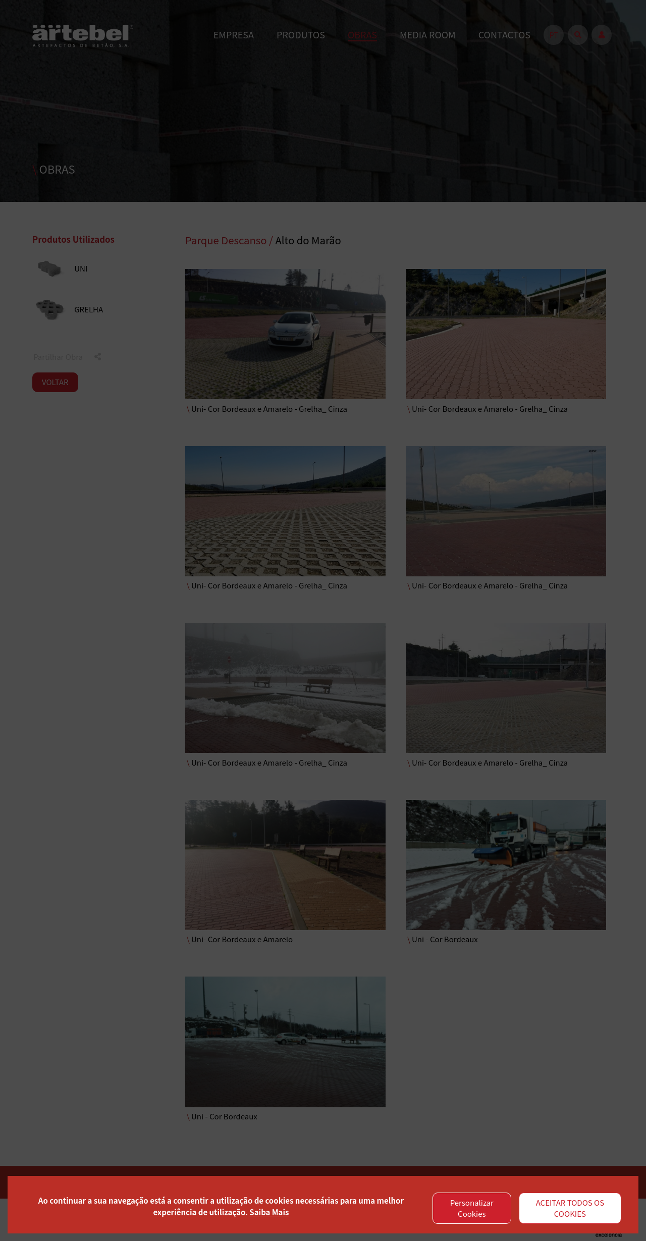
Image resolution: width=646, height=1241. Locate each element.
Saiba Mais (269, 1212)
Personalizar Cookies (472, 1208)
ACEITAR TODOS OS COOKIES (570, 1208)
